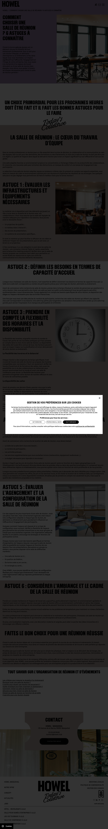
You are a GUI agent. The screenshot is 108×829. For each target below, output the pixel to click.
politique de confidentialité (85, 426)
